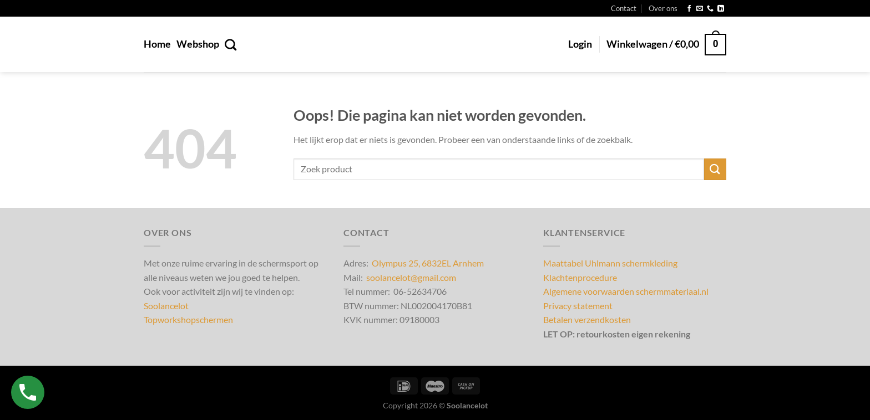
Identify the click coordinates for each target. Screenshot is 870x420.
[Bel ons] (710, 9)
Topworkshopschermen (188, 319)
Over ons (663, 8)
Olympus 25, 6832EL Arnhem (428, 263)
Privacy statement (578, 305)
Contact (623, 8)
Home (157, 44)
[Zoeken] (230, 44)
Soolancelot (166, 305)
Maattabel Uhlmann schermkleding (610, 263)
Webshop (197, 44)
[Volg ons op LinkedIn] (720, 9)
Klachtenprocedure (580, 277)
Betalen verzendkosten (587, 319)
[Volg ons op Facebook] (689, 9)
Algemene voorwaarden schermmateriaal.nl (626, 291)
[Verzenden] (715, 169)
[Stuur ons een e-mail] (699, 9)
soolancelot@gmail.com (411, 277)
